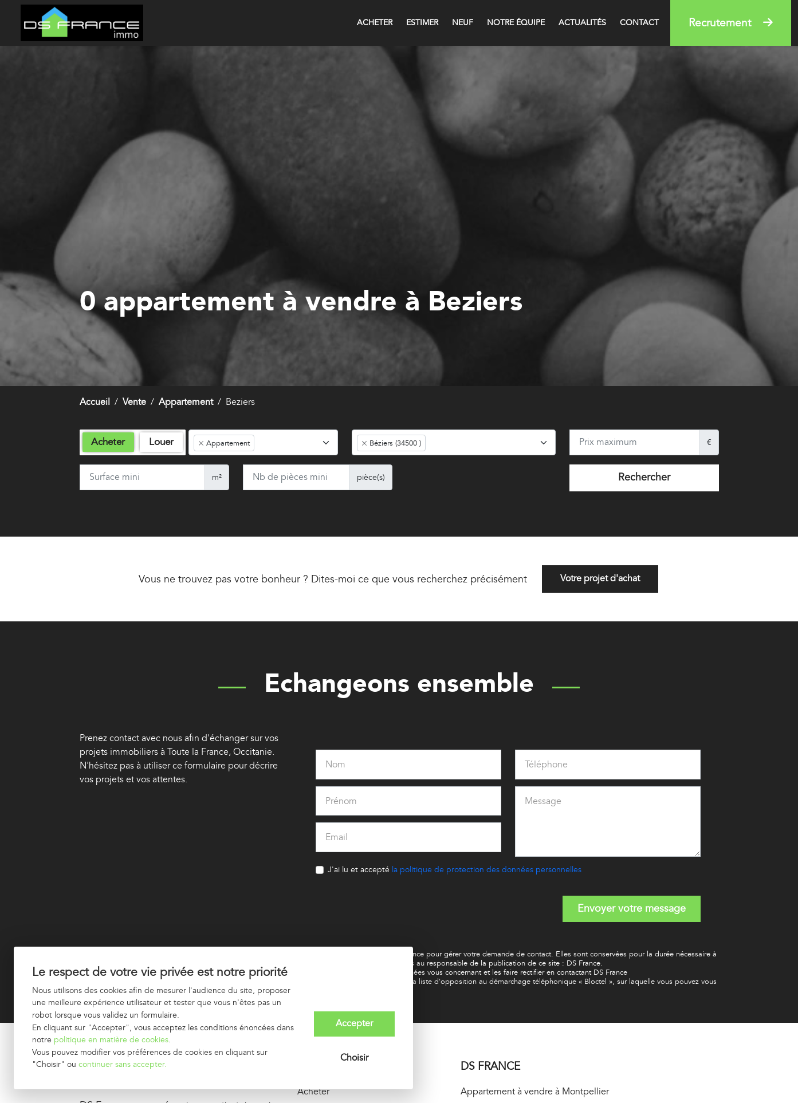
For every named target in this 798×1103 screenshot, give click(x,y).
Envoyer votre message (631, 909)
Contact (639, 22)
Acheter (374, 22)
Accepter (354, 1024)
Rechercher (644, 477)
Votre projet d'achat (600, 579)
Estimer (422, 22)
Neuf (462, 22)
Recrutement (731, 23)
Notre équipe (516, 22)
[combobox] (263, 442)
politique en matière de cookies (111, 1040)
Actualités (582, 22)
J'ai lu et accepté (454, 869)
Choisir (354, 1058)
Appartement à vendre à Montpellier (535, 1092)
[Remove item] (201, 443)
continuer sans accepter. (122, 1064)
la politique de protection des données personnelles (486, 869)
